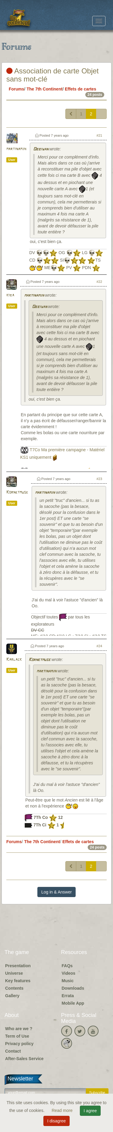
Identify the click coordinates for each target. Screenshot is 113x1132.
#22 (99, 281)
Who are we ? (18, 1028)
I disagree (56, 1121)
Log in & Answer (56, 892)
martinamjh (16, 149)
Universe (14, 973)
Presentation (18, 965)
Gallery (12, 995)
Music (68, 980)
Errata (68, 995)
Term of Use (17, 1036)
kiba (10, 295)
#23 (99, 479)
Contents (14, 988)
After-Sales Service (24, 1058)
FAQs (67, 965)
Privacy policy (19, 1043)
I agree (90, 1110)
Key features (17, 980)
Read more (63, 1110)
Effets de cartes (80, 89)
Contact (13, 1051)
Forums (16, 89)
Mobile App (73, 1003)
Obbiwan (40, 149)
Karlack (14, 659)
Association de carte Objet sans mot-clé (52, 75)
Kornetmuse (17, 492)
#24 (99, 646)
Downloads (73, 988)
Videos (69, 973)
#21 (99, 135)
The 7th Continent (44, 89)
